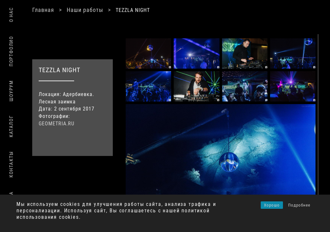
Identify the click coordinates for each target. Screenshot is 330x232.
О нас (11, 14)
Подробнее (299, 205)
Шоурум (11, 91)
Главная (43, 9)
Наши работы (85, 9)
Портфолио (11, 51)
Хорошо (272, 205)
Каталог (11, 126)
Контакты (11, 164)
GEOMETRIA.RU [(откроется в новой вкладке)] (56, 124)
